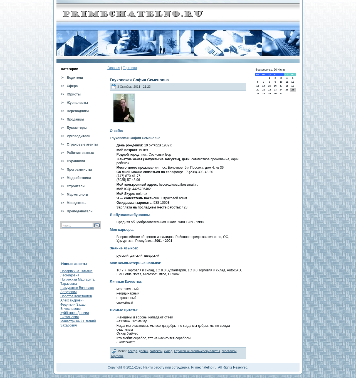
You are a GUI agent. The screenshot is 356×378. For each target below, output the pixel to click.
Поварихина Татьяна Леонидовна (76, 273)
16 (275, 85)
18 (286, 85)
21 (263, 89)
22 (269, 89)
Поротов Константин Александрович (76, 298)
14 (263, 85)
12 (292, 81)
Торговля (130, 68)
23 (275, 89)
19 (292, 85)
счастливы (229, 351)
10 (281, 81)
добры (143, 351)
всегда (132, 351)
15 (269, 85)
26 (292, 89)
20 (257, 89)
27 (257, 93)
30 (275, 93)
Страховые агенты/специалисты (197, 351)
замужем (156, 351)
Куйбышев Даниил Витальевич (74, 315)
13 (257, 85)
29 (269, 93)
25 (286, 89)
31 (281, 93)
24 (281, 89)
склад (168, 351)
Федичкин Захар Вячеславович (73, 307)
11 (286, 81)
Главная (113, 68)
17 (281, 85)
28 (263, 93)
